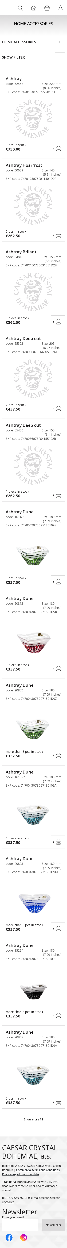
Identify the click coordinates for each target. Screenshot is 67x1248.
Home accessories (19, 42)
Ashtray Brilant (21, 252)
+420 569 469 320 (18, 1198)
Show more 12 (33, 1119)
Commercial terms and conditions (38, 1170)
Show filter (13, 57)
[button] (60, 8)
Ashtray (14, 78)
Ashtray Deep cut (23, 338)
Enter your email (13, 1217)
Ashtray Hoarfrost (24, 165)
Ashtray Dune (20, 512)
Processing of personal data (20, 1174)
